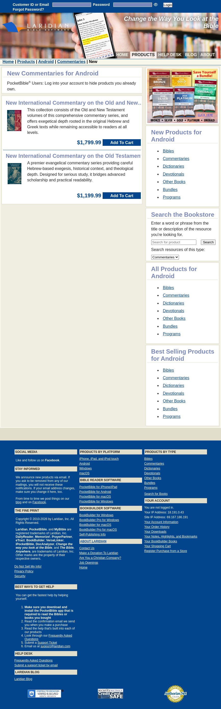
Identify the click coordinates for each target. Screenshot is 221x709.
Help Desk (170, 55)
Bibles (168, 151)
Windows (85, 468)
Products (143, 55)
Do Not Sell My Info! (28, 566)
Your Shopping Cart (157, 546)
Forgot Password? (28, 9)
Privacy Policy (24, 571)
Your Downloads (155, 531)
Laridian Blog (23, 679)
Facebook (39, 502)
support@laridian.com (55, 646)
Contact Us (86, 548)
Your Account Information (161, 522)
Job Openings (88, 562)
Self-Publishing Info (92, 534)
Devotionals (173, 174)
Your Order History (157, 527)
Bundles (170, 189)
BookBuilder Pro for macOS (98, 529)
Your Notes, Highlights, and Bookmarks (170, 536)
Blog (191, 55)
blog (19, 502)
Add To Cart (121, 142)
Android (46, 61)
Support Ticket (47, 642)
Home (122, 55)
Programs (172, 197)
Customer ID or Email (31, 5)
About (207, 55)
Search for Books (156, 494)
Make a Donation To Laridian (98, 553)
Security (20, 576)
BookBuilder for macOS (95, 525)
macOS (84, 473)
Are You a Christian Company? (100, 558)
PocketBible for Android (95, 492)
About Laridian (93, 541)
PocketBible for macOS (95, 496)
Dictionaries (173, 166)
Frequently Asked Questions (34, 660)
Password (101, 5)
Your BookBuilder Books (160, 541)
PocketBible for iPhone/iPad (98, 487)
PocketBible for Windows (96, 501)
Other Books (174, 182)
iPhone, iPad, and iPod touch (99, 459)
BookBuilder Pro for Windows (99, 520)
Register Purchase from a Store (165, 551)
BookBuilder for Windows (96, 515)
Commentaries (71, 61)
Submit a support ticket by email (36, 665)
